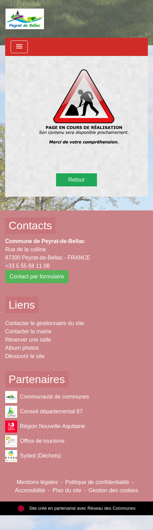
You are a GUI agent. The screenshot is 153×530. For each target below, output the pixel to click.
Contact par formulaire (37, 276)
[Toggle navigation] (19, 47)
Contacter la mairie (28, 331)
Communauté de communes (47, 397)
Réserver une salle (28, 340)
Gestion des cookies (113, 490)
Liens (22, 305)
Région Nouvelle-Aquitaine (45, 426)
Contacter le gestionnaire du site (44, 323)
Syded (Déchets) (33, 456)
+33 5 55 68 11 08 (27, 266)
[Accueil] (25, 19)
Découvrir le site (25, 356)
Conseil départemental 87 (44, 412)
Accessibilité (30, 490)
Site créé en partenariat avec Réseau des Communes (76, 508)
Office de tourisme (35, 441)
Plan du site (67, 490)
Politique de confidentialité (97, 482)
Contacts (30, 225)
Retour (76, 180)
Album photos (22, 348)
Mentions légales (37, 482)
